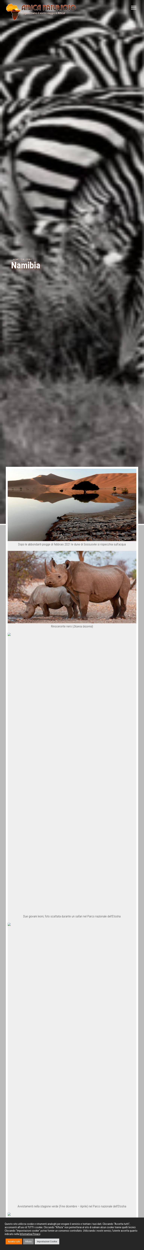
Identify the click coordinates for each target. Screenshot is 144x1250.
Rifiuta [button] (28, 1241)
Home (16, 259)
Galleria (25, 259)
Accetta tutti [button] (14, 1241)
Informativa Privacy (30, 1234)
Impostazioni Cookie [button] (47, 1241)
